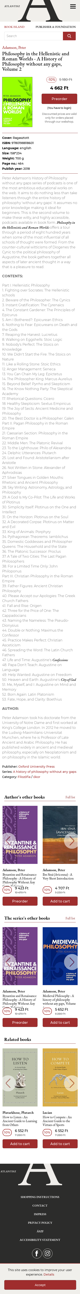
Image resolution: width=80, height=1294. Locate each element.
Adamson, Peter (14, 47)
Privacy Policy (40, 1223)
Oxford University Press (36, 767)
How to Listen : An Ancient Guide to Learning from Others (20, 1121)
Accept (40, 1285)
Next (72, 841)
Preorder (59, 99)
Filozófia (24, 777)
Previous (8, 841)
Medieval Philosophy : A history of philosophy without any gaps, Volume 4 (59, 1002)
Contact (40, 1205)
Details (49, 1274)
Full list (70, 797)
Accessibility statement (40, 1240)
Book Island (14, 27)
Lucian (47, 1113)
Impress (40, 1214)
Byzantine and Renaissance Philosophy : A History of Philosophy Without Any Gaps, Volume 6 (19, 880)
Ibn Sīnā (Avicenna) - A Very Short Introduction (58, 877)
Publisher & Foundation (56, 27)
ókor (36, 777)
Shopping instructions (40, 1197)
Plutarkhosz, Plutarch (18, 1113)
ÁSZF (40, 1231)
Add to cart (60, 901)
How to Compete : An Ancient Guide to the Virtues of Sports (57, 1121)
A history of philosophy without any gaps (44, 772)
